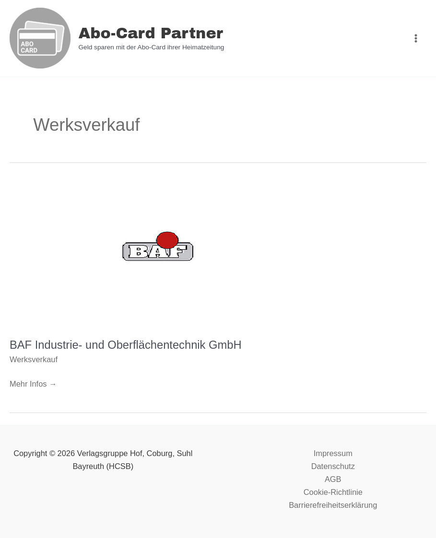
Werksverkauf (34, 359)
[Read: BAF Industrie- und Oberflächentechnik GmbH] (159, 253)
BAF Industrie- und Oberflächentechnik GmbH (126, 345)
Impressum (333, 453)
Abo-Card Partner (150, 33)
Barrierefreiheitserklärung (333, 505)
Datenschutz (333, 466)
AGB (333, 479)
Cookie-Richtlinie (333, 492)
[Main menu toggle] (415, 38)
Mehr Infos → (33, 383)
